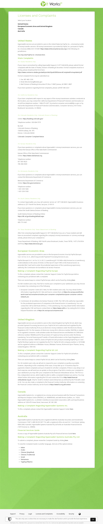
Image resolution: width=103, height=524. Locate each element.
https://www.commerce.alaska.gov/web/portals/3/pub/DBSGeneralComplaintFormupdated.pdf (50, 72)
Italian (23, 448)
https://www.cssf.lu (59, 308)
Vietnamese (25, 459)
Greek (23, 457)
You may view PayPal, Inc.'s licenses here (31, 55)
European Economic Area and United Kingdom (35, 26)
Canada (21, 29)
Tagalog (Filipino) (26, 462)
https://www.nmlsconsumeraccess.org (53, 49)
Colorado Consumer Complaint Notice (31, 137)
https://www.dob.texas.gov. (34, 244)
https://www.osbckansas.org (32, 156)
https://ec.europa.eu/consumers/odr (50, 310)
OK (93, 520)
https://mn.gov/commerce (31, 183)
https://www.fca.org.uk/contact (60, 385)
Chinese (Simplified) (27, 452)
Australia (21, 31)
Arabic (23, 450)
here (73, 280)
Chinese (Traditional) (28, 455)
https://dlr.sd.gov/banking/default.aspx (31, 216)
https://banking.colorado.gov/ (33, 119)
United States (23, 24)
